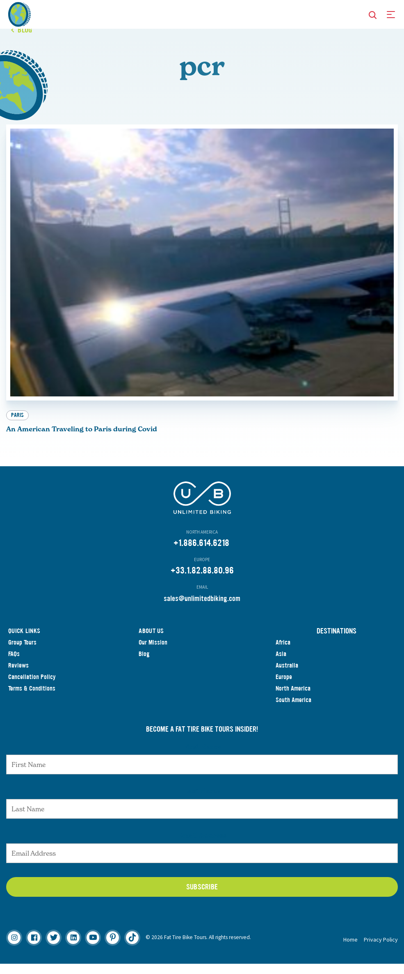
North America (293, 698)
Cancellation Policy (32, 687)
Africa (283, 652)
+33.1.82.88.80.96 (202, 581)
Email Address (202, 845)
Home (350, 949)
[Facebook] (34, 948)
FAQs (14, 664)
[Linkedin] (73, 948)
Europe (284, 687)
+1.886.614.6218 (201, 553)
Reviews (18, 675)
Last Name (202, 801)
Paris (17, 425)
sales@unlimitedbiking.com (202, 609)
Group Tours (22, 652)
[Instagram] (14, 948)
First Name (202, 757)
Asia (281, 664)
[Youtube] (93, 948)
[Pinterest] (113, 948)
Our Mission (153, 652)
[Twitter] (54, 948)
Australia (287, 675)
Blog (144, 664)
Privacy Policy (381, 949)
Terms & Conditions (31, 698)
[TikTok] (132, 948)
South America (293, 710)
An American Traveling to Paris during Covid (81, 439)
